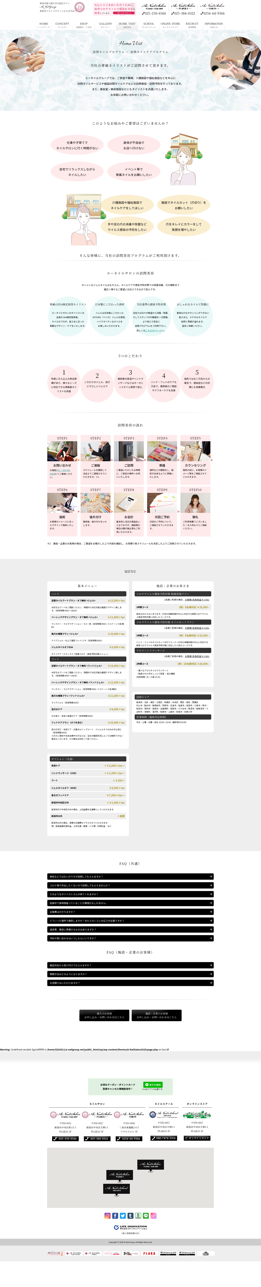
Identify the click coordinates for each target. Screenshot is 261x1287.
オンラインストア (170, 25)
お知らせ (214, 25)
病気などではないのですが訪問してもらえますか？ (80, 877)
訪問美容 (127, 25)
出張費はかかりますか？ (64, 921)
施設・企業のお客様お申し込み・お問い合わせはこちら (164, 1038)
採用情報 (192, 25)
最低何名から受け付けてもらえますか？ (74, 982)
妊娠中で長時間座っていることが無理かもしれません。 (83, 910)
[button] (152, 1190)
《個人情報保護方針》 (130, 1258)
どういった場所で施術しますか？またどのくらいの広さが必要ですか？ (92, 932)
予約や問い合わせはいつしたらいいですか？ (76, 954)
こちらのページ (153, 330)
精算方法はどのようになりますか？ (71, 993)
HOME (43, 25)
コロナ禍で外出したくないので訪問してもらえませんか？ (84, 888)
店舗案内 (84, 25)
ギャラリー (105, 25)
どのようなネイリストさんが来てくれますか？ (78, 899)
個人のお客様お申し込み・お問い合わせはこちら (96, 1038)
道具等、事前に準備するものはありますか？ (76, 943)
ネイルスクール (149, 25)
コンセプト (62, 25)
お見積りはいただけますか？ (67, 1004)
